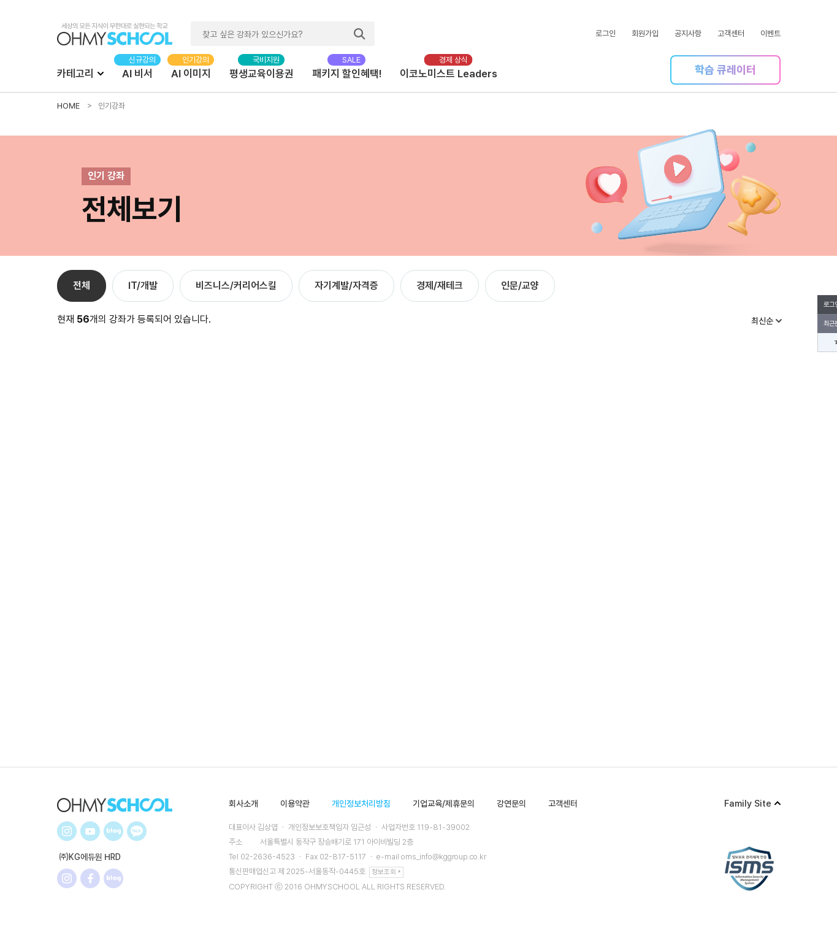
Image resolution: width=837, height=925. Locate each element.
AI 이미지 (191, 73)
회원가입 (645, 33)
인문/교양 (520, 285)
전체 (81, 285)
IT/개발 (143, 285)
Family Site (752, 803)
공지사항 (688, 33)
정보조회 (386, 871)
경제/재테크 (439, 285)
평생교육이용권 (261, 73)
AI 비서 (137, 73)
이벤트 (770, 33)
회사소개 (243, 803)
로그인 (605, 33)
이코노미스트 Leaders (448, 73)
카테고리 (80, 73)
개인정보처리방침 (361, 803)
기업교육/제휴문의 (444, 803)
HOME (68, 105)
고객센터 (730, 33)
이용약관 (295, 803)
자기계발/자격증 (346, 285)
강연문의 (511, 803)
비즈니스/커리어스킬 (236, 285)
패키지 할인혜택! (346, 73)
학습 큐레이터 (725, 69)
